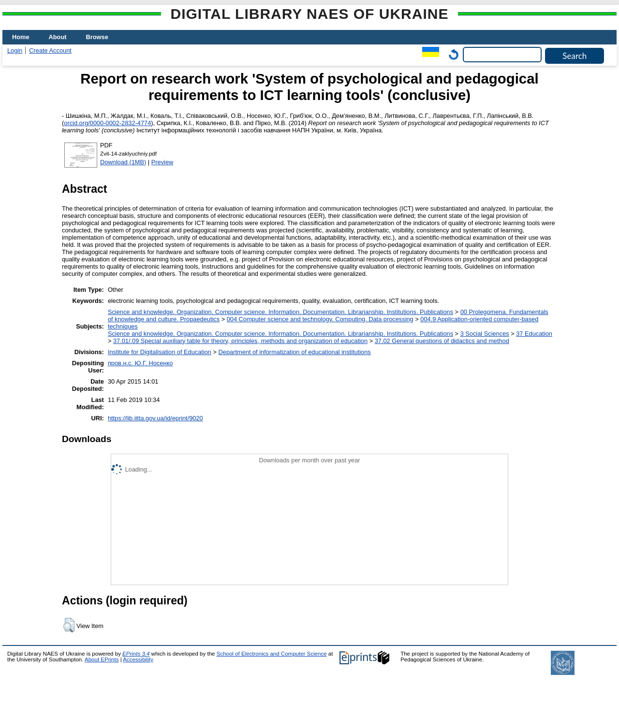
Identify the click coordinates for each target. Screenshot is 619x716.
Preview (162, 162)
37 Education (534, 333)
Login (14, 50)
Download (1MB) (123, 162)
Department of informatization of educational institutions (295, 352)
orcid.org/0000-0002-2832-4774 (107, 123)
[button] (68, 625)
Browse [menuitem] (97, 37)
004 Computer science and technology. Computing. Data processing (320, 319)
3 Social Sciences (484, 333)
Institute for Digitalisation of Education (159, 352)
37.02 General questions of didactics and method (442, 340)
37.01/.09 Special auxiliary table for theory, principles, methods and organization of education (240, 340)
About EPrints (101, 659)
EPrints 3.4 (135, 654)
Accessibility (138, 659)
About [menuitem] (58, 37)
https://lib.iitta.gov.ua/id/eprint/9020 (155, 418)
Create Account (50, 50)
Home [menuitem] (20, 37)
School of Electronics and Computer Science (272, 654)
